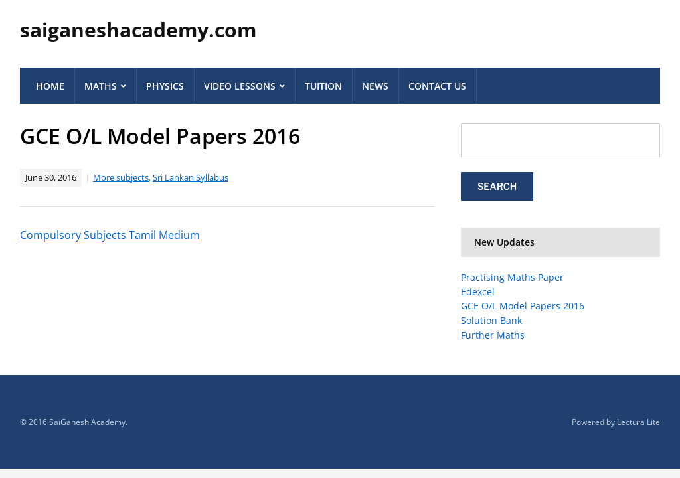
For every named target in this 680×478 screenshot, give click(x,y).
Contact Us (437, 86)
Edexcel (478, 291)
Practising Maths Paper (512, 277)
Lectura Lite (638, 422)
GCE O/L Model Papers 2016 (522, 305)
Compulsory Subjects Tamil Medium (110, 235)
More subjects (121, 177)
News (375, 86)
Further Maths (493, 335)
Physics (165, 86)
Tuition (323, 86)
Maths (100, 86)
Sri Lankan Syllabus (190, 177)
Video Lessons (240, 86)
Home (50, 86)
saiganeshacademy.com (138, 29)
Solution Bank (491, 320)
